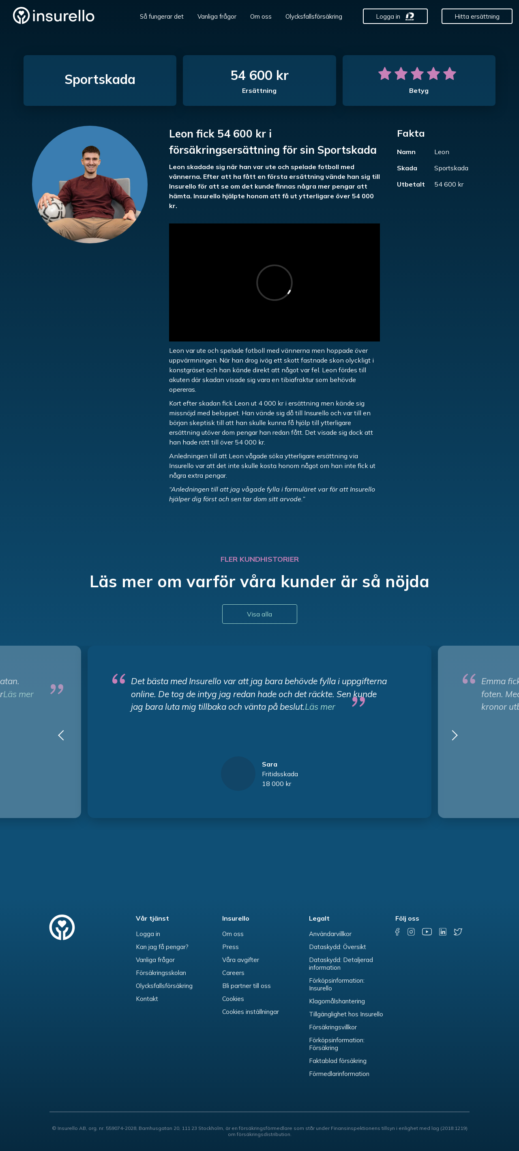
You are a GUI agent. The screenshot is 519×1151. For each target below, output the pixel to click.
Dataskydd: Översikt (337, 947)
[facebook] (397, 932)
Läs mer (320, 706)
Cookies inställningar (250, 1012)
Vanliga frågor (216, 16)
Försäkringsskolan (161, 973)
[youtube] (427, 932)
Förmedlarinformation (339, 1074)
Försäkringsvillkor (333, 1027)
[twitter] (458, 932)
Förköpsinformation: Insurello (337, 984)
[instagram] (411, 932)
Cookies (233, 999)
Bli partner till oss (246, 986)
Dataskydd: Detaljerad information (341, 963)
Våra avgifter (240, 960)
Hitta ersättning (477, 16)
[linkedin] (442, 932)
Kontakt (147, 999)
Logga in (388, 16)
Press (230, 947)
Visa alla (259, 614)
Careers (233, 973)
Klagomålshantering (337, 1001)
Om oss (261, 16)
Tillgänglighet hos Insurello (346, 1014)
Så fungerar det (162, 16)
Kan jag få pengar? (162, 947)
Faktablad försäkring (338, 1061)
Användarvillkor (330, 934)
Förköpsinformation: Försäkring (337, 1044)
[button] (63, 738)
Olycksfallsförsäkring (313, 16)
